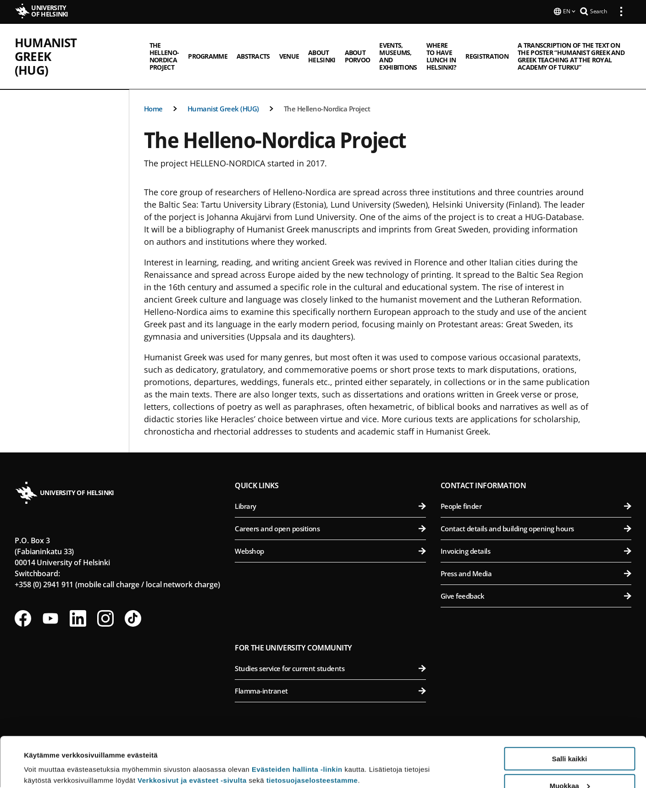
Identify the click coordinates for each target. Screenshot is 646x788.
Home (153, 109)
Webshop (330, 552)
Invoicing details (536, 552)
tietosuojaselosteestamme (312, 733)
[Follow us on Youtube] (50, 619)
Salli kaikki (569, 712)
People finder (536, 507)
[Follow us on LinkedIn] (78, 619)
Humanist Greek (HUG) (83, 42)
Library (330, 507)
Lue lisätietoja (47, 758)
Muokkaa (570, 739)
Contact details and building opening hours (536, 529)
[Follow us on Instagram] (105, 619)
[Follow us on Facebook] (23, 619)
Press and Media (536, 574)
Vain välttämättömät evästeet (569, 765)
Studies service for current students (330, 669)
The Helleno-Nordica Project (327, 109)
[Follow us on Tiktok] (133, 619)
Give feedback (536, 596)
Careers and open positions (330, 529)
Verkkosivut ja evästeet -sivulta (192, 733)
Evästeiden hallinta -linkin (297, 722)
